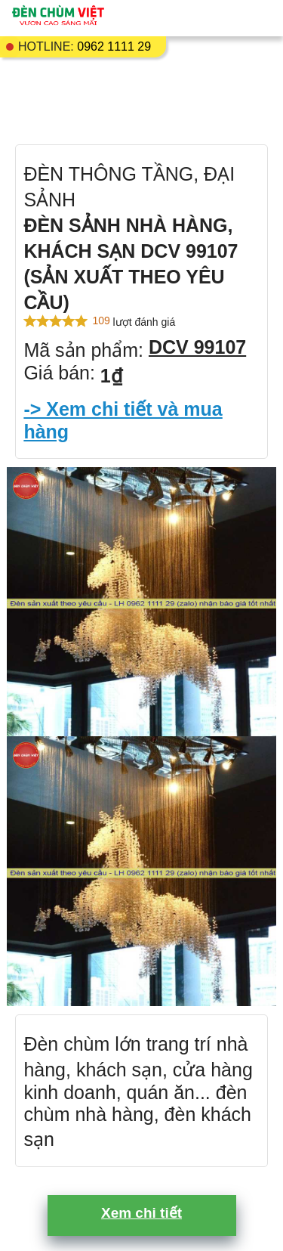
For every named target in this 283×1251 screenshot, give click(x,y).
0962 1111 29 (114, 46)
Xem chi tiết (141, 1213)
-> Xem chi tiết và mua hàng (122, 420)
